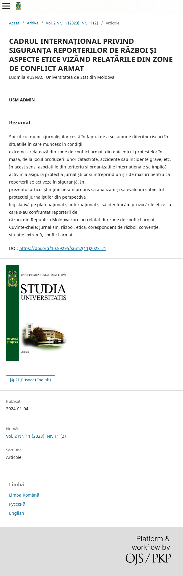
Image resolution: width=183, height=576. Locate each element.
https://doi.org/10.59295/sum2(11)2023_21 (62, 248)
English (16, 513)
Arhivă (32, 23)
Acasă (14, 23)
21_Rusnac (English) (32, 379)
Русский (17, 504)
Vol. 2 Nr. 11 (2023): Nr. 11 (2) (72, 23)
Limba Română (24, 495)
